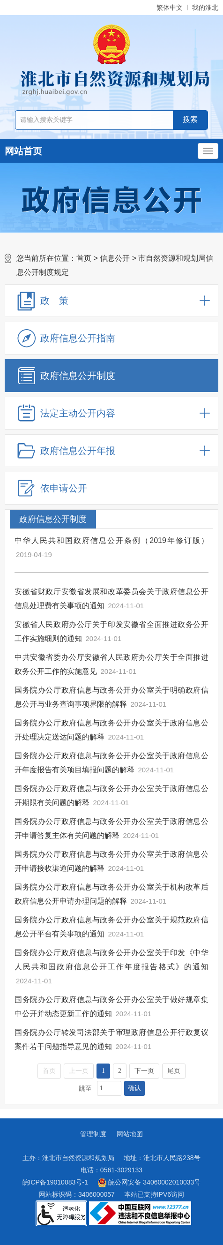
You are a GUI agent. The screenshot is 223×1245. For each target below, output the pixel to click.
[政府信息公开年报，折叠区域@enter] (111, 450)
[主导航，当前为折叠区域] (208, 151)
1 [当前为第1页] (103, 1070)
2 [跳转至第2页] (119, 1070)
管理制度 (93, 1134)
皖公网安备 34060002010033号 (149, 1182)
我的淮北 (205, 7)
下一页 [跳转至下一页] (144, 1070)
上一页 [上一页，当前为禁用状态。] (79, 1070)
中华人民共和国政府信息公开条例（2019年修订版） (111, 540)
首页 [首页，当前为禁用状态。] (49, 1070)
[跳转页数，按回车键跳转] (109, 1088)
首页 (83, 258)
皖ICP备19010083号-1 (55, 1182)
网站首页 (23, 151)
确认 (134, 1088)
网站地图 (130, 1134)
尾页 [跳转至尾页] (173, 1070)
